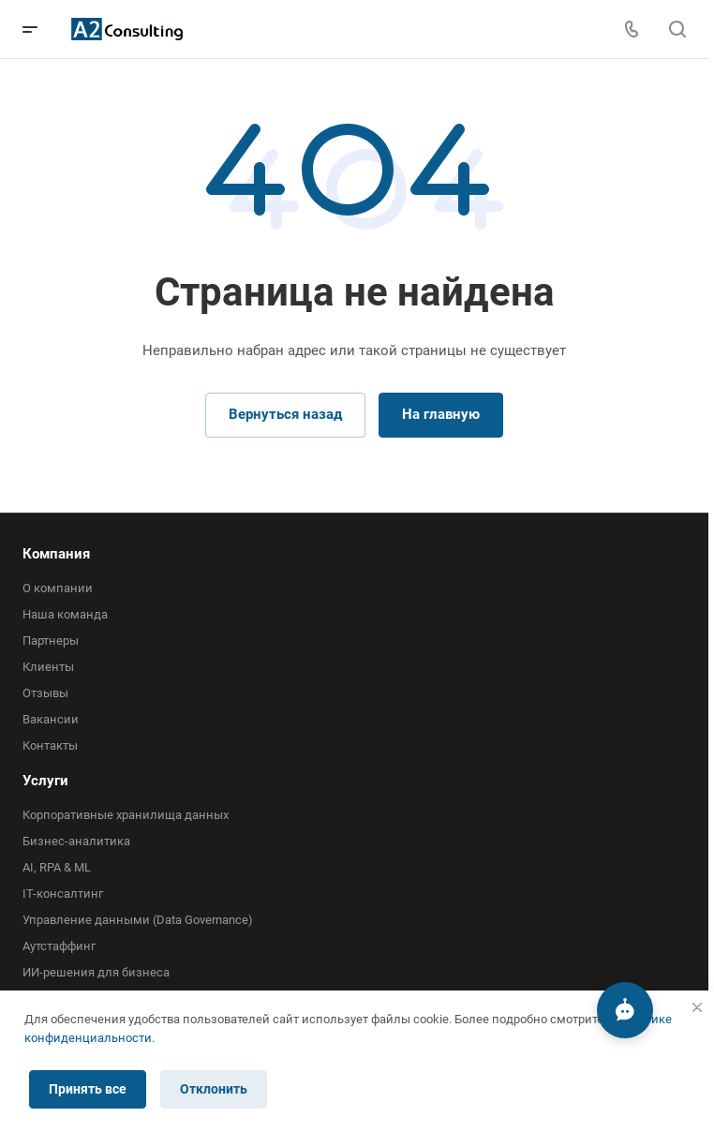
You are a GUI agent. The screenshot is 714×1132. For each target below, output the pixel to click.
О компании (57, 588)
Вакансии (50, 719)
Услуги (45, 780)
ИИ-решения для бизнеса (96, 972)
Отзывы (45, 693)
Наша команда (65, 614)
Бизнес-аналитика (76, 841)
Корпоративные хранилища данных (125, 815)
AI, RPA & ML (56, 867)
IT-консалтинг (62, 893)
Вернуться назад (285, 414)
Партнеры (50, 640)
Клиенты (48, 667)
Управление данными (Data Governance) (137, 920)
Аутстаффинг (59, 946)
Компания (56, 553)
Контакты (50, 745)
